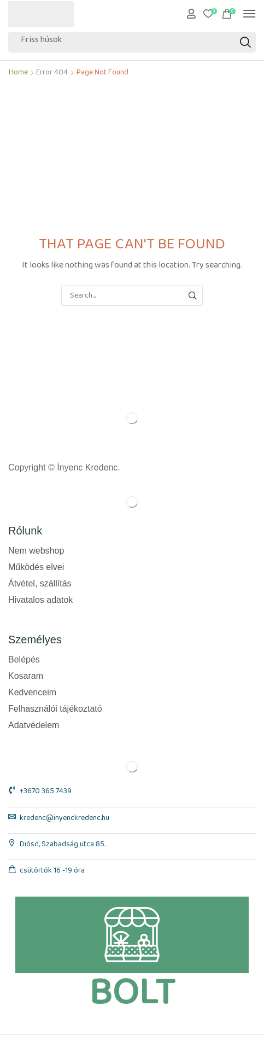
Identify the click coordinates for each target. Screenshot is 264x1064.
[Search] (245, 42)
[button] (191, 13)
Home (18, 74)
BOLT (132, 993)
